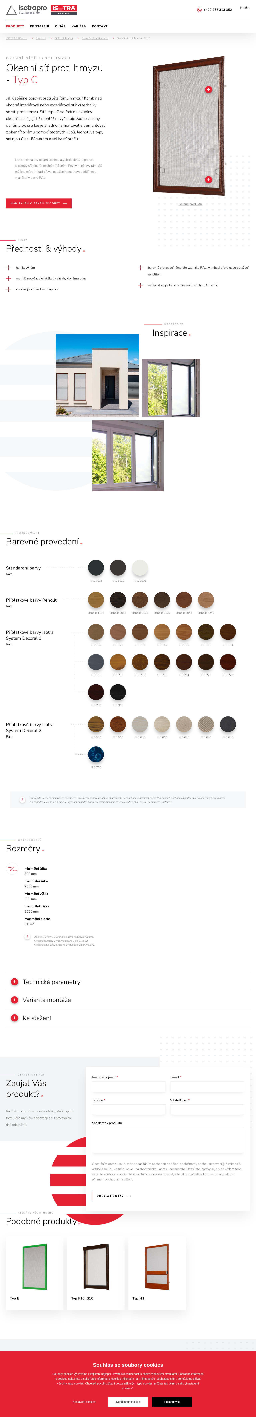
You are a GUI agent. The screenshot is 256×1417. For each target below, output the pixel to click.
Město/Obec (180, 1102)
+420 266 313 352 (218, 10)
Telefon (98, 1102)
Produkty (15, 26)
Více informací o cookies (105, 1378)
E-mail (175, 1079)
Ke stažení (39, 26)
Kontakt (99, 26)
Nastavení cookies (84, 1401)
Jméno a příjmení (105, 1079)
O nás (60, 26)
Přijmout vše (172, 1401)
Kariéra (79, 26)
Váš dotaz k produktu (107, 1126)
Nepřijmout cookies (128, 1401)
